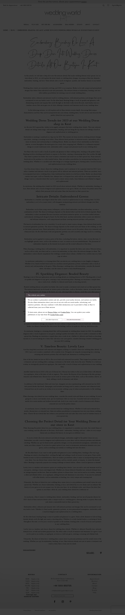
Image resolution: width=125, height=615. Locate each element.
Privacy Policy (53, 312)
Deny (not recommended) (76, 320)
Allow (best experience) (49, 320)
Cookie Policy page (56, 314)
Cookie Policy (65, 312)
